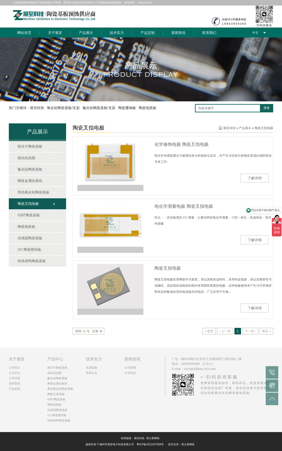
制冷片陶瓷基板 (30, 146)
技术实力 (117, 33)
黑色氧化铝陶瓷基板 (33, 192)
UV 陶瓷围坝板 (29, 249)
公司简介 (14, 367)
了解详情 (255, 178)
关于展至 (55, 33)
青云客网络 (153, 438)
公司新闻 (130, 367)
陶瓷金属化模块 (30, 181)
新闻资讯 (178, 33)
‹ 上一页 (225, 331)
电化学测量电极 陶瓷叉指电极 (183, 206)
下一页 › (250, 331)
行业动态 (130, 373)
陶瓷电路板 (26, 226)
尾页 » (266, 331)
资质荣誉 (14, 383)
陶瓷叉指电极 (28, 204)
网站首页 (24, 33)
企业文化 (14, 373)
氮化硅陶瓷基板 (30, 169)
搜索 (266, 108)
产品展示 (86, 33)
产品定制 (148, 33)
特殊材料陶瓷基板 (32, 261)
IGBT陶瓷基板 (29, 215)
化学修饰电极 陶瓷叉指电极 (181, 144)
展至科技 (229, 128)
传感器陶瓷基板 (30, 238)
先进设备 (91, 367)
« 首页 (209, 331)
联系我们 (209, 33)
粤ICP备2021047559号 (150, 444)
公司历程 (14, 378)
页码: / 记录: (88, 331)
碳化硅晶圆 (26, 158)
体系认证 (91, 373)
